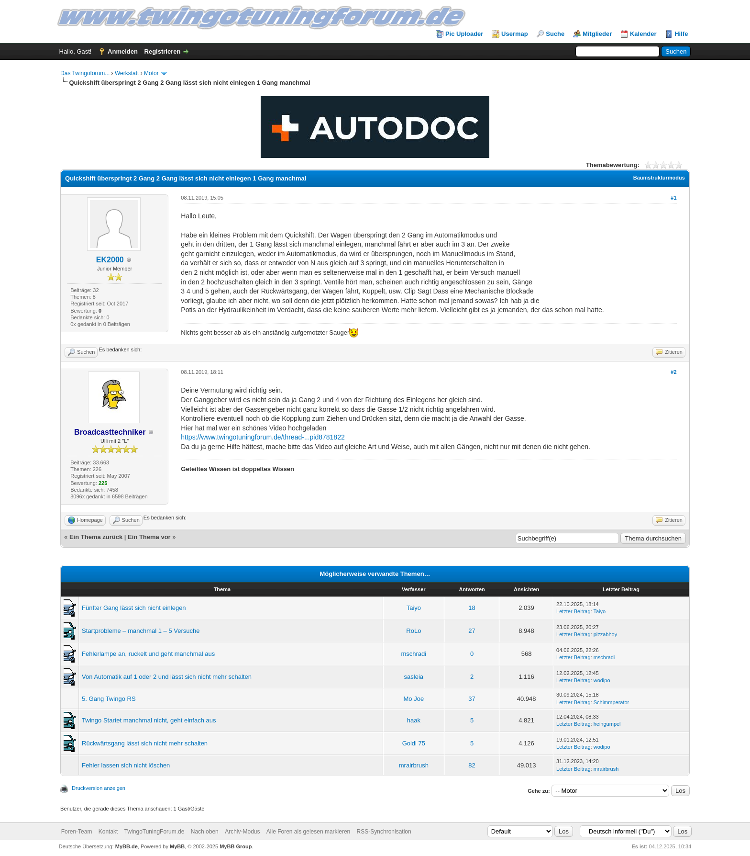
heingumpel (607, 724)
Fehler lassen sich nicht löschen (126, 765)
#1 (673, 198)
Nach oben (205, 831)
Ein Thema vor (149, 537)
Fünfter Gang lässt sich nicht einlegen (134, 607)
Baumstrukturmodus (659, 177)
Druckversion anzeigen (98, 788)
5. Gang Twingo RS (109, 698)
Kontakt (108, 831)
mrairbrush (414, 765)
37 (471, 698)
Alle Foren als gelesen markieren (308, 831)
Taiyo (414, 607)
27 (471, 630)
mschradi (413, 653)
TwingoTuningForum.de (154, 831)
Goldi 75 (413, 743)
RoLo (413, 630)
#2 (673, 372)
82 (471, 765)
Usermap (514, 33)
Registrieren (162, 51)
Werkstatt (127, 73)
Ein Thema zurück (95, 537)
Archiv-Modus (242, 831)
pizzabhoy (606, 634)
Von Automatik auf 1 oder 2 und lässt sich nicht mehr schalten (167, 676)
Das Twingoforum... (85, 73)
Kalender (643, 33)
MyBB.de (126, 846)
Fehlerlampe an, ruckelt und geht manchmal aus (148, 653)
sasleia (413, 676)
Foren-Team (76, 831)
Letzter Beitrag (573, 611)
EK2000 (110, 260)
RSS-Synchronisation (384, 831)
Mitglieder (597, 33)
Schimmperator (611, 702)
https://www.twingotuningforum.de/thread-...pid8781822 (262, 437)
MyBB (177, 846)
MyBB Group (236, 846)
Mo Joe (414, 698)
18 (471, 607)
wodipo (602, 680)
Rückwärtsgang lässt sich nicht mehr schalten (145, 743)
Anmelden (123, 51)
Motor (151, 73)
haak (413, 720)
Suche (555, 33)
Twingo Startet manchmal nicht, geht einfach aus (149, 720)
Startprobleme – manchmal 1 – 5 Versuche (140, 630)
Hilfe (681, 33)
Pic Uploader (464, 33)
